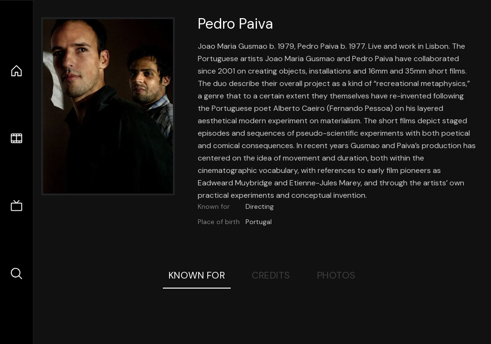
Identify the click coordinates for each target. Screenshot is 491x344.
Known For (197, 275)
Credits (271, 275)
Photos (336, 275)
